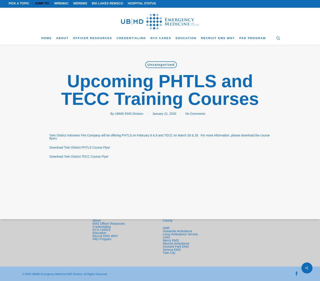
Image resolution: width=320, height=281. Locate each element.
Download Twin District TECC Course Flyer (78, 156)
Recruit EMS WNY (106, 236)
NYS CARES (102, 230)
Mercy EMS (171, 240)
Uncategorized (160, 64)
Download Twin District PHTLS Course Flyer (79, 147)
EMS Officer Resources (109, 223)
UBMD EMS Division (129, 113)
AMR (166, 228)
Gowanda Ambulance (177, 231)
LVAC (167, 237)
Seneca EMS (172, 249)
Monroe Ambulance (176, 243)
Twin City (169, 253)
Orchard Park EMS (176, 246)
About (97, 220)
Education (99, 233)
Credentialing (102, 226)
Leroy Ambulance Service (180, 234)
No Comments (195, 113)
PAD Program (102, 239)
